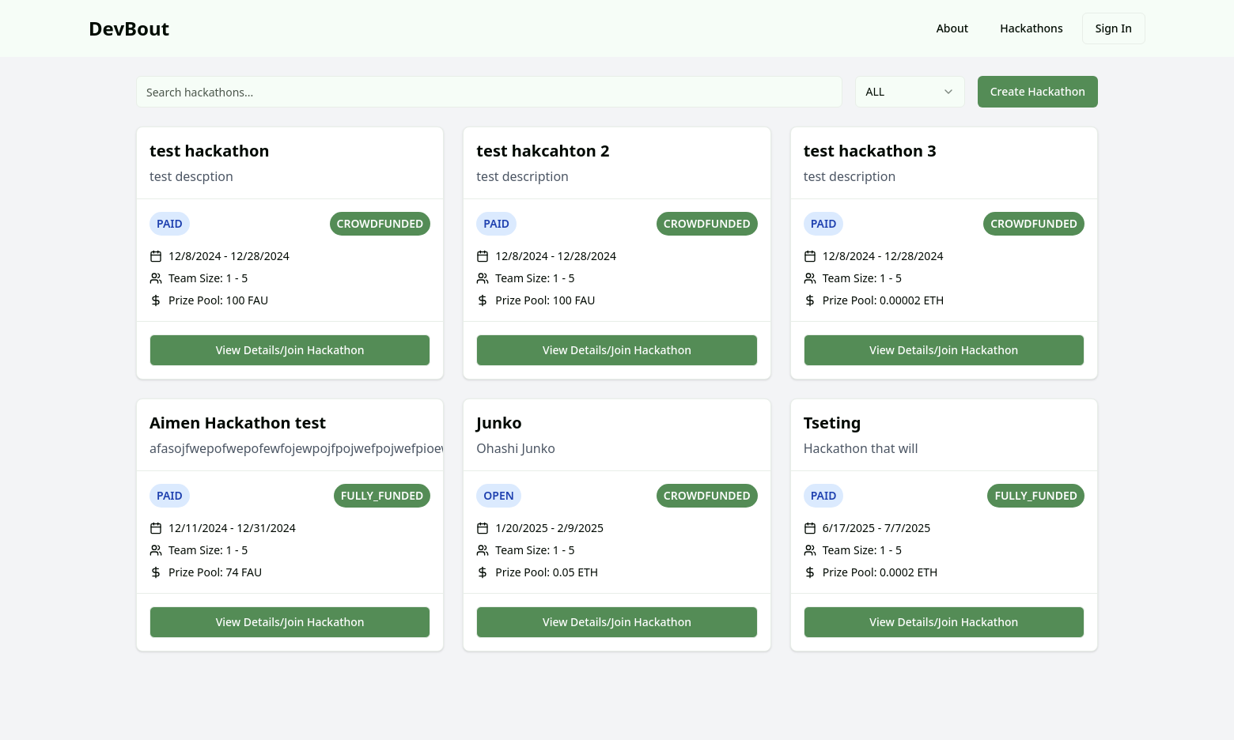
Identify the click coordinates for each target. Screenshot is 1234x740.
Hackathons (1031, 28)
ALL (909, 91)
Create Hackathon (1037, 91)
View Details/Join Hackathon (290, 349)
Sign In (1114, 28)
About (953, 28)
